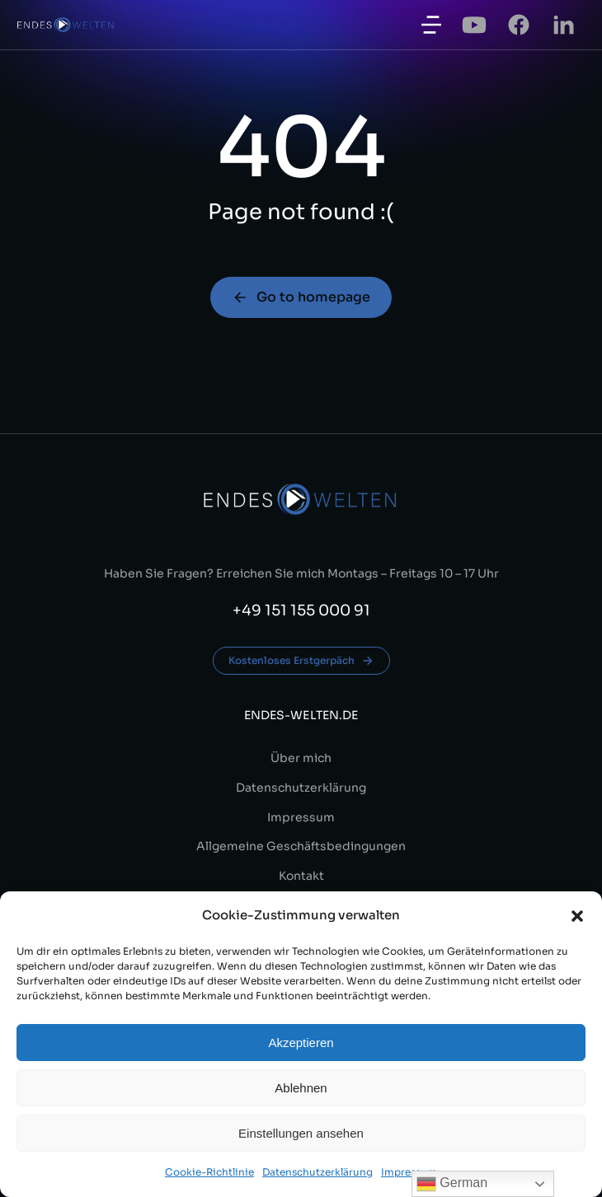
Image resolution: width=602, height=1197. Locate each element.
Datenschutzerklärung (317, 1172)
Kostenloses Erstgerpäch (301, 660)
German (451, 1184)
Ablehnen (301, 1088)
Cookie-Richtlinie (209, 1172)
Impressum (409, 1172)
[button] (577, 916)
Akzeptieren (300, 1043)
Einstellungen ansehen (301, 1133)
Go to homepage (301, 297)
